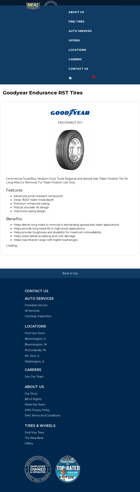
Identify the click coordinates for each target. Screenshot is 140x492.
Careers (75, 59)
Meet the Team (35, 404)
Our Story (31, 393)
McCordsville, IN (35, 350)
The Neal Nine (34, 438)
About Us (76, 12)
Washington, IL (35, 361)
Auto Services (80, 31)
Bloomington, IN (36, 344)
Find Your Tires (34, 432)
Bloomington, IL (35, 339)
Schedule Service (36, 305)
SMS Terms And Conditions (42, 415)
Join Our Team (34, 376)
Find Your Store (35, 333)
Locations (77, 50)
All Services (32, 310)
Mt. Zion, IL (32, 356)
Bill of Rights (33, 399)
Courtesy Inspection (38, 316)
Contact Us (78, 68)
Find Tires (76, 21)
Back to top (70, 273)
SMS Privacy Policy (37, 410)
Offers (74, 40)
